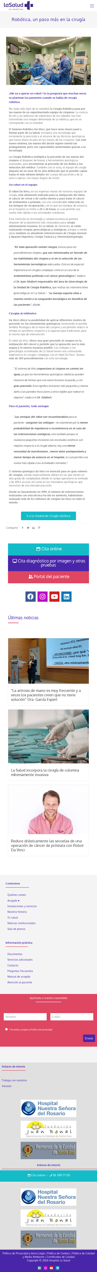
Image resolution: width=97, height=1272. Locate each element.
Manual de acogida (18, 976)
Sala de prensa (16, 928)
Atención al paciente (20, 982)
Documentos (14, 954)
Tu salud (12, 917)
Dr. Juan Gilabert (27, 281)
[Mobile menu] (92, 5)
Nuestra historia (17, 911)
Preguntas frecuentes (20, 971)
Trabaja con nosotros (14, 1080)
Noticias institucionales (21, 923)
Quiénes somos (16, 894)
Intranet (7, 1086)
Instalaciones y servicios (22, 906)
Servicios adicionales (20, 959)
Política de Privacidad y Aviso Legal (24, 1253)
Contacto (12, 965)
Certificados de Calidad (61, 1256)
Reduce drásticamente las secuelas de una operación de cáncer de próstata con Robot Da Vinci (47, 845)
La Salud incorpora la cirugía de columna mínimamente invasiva (45, 772)
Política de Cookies (58, 1253)
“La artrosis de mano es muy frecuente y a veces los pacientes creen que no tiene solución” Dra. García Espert (46, 695)
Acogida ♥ (13, 900)
